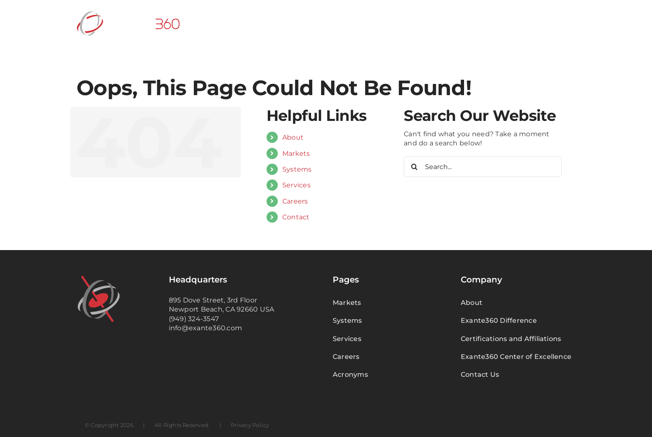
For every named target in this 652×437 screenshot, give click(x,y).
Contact (296, 217)
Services (296, 185)
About (293, 137)
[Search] (414, 166)
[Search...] (483, 166)
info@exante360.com (205, 328)
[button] (562, 23)
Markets (296, 153)
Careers (295, 201)
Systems (297, 169)
